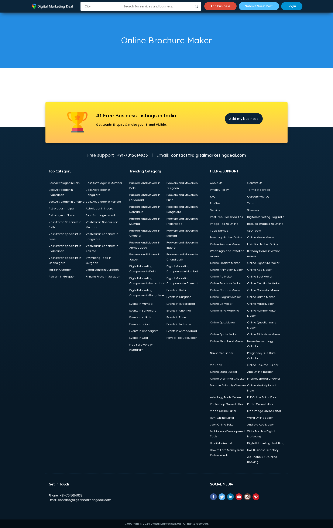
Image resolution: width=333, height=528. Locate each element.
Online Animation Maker (226, 270)
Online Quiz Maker (222, 322)
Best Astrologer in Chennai (67, 202)
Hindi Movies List (221, 443)
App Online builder (260, 372)
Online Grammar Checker (228, 379)
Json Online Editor (222, 425)
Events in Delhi (176, 290)
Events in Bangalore (143, 311)
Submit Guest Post (259, 6)
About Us (216, 183)
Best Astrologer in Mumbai (104, 183)
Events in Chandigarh (143, 331)
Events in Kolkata (140, 317)
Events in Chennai (178, 311)
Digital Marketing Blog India (265, 217)
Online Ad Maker (221, 277)
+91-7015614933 (70, 495)
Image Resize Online (224, 224)
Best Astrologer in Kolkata (103, 202)
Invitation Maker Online (262, 244)
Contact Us (254, 183)
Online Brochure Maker (226, 283)
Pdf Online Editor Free (262, 397)
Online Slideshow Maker (263, 334)
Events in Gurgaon (178, 297)
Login (292, 6)
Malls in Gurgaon (60, 270)
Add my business (243, 118)
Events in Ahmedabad (181, 331)
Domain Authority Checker (228, 385)
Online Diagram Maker (225, 297)
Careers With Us (258, 197)
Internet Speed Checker (263, 379)
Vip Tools (216, 365)
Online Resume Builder (262, 365)
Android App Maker (260, 425)
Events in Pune (176, 317)
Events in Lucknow (178, 324)
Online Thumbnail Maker (226, 341)
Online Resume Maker (225, 244)
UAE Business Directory (262, 450)
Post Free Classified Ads (226, 217)
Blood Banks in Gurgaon (102, 270)
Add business (220, 6)
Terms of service (258, 190)
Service (215, 210)
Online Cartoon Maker (225, 290)
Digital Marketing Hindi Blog (265, 443)
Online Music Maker (260, 304)
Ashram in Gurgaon (62, 277)
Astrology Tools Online (225, 397)
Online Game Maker (261, 297)
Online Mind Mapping (224, 311)
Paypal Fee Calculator (181, 338)
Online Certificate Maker (264, 283)
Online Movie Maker (260, 237)
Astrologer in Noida (62, 215)
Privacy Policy (219, 190)
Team (251, 203)
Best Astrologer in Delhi (64, 183)
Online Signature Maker (263, 263)
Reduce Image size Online (265, 224)
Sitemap (253, 210)
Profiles (215, 203)
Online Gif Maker (221, 304)
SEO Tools (254, 231)
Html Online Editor (222, 418)
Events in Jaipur (140, 324)
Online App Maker (259, 270)
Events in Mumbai (141, 304)
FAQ (213, 197)
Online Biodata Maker (225, 263)
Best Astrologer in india (101, 215)
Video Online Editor (223, 411)
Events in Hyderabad (180, 304)
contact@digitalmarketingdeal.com (84, 500)
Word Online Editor (260, 418)
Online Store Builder (223, 372)
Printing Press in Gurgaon (103, 277)
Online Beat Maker (259, 277)
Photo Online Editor (260, 404)
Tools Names (219, 231)
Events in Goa (138, 338)
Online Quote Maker (224, 334)
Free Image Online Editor (264, 411)
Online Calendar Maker (263, 290)
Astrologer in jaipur (62, 208)
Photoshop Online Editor (226, 404)
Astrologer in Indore (99, 208)
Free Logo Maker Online (226, 237)
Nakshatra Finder (221, 353)
